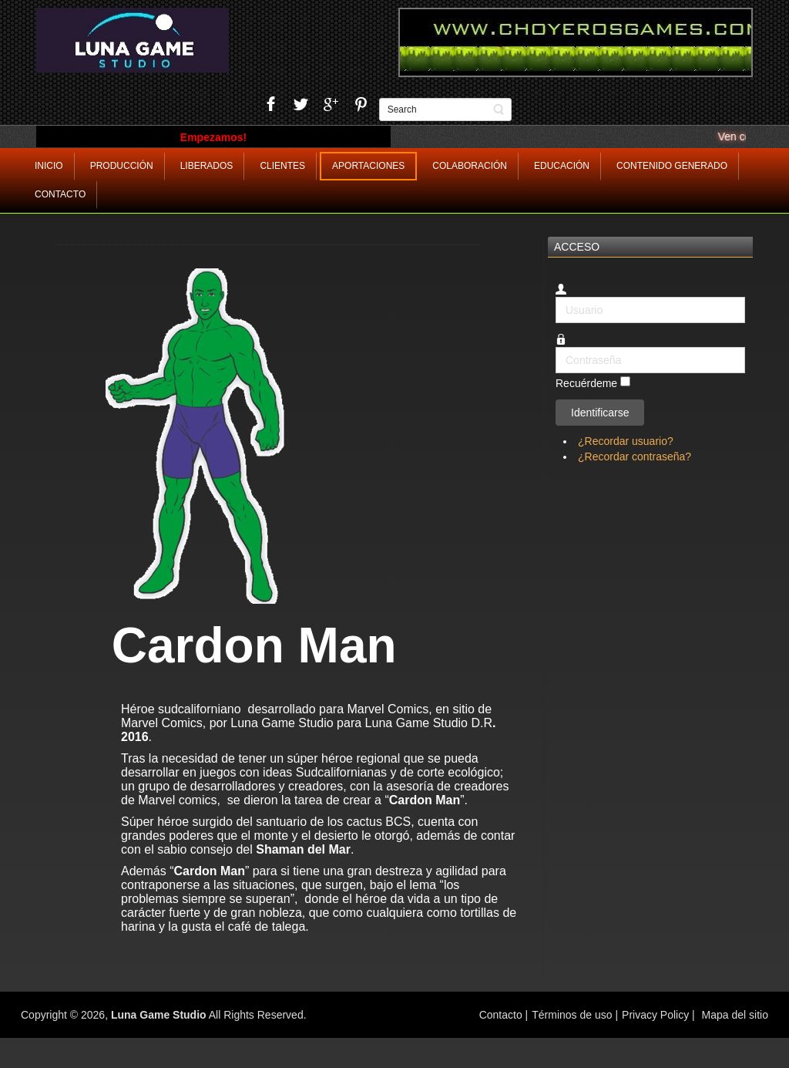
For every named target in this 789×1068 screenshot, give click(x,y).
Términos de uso (572, 1015)
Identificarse (600, 412)
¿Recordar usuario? (625, 441)
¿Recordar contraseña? (634, 456)
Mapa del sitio (735, 1015)
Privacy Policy (655, 1015)
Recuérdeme (586, 384)
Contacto (502, 1015)
